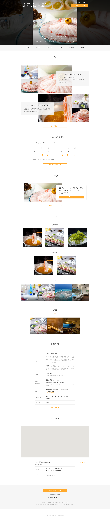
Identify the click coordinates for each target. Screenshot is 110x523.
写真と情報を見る (50, 396)
